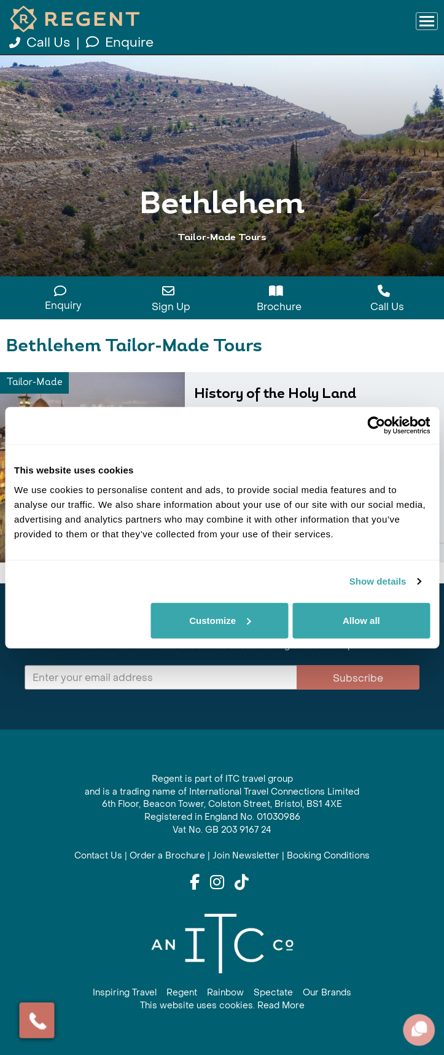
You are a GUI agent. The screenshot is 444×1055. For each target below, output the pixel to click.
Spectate (273, 993)
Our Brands (327, 993)
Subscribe (358, 678)
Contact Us (98, 856)
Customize (220, 620)
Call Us (41, 42)
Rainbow (225, 993)
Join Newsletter (245, 856)
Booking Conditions (328, 856)
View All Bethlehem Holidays (222, 259)
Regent (181, 993)
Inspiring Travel (125, 993)
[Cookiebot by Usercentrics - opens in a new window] (376, 425)
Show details (378, 581)
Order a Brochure (167, 856)
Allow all (361, 620)
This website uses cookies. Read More (222, 1005)
